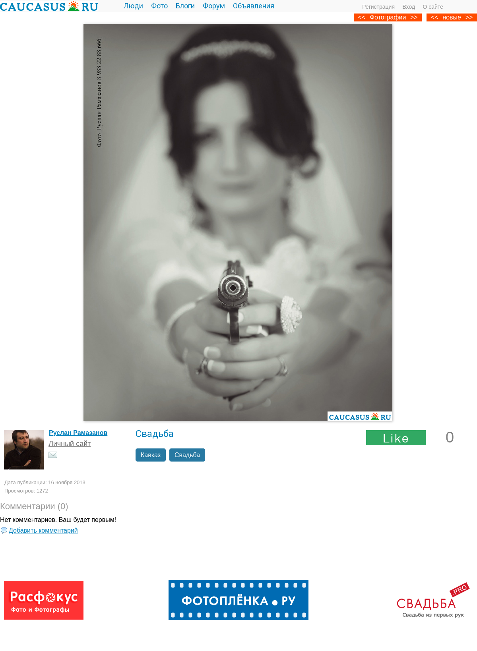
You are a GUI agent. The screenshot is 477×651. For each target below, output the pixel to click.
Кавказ (151, 455)
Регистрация (378, 7)
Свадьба (187, 455)
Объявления (253, 6)
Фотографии (388, 17)
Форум (214, 6)
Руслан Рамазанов (78, 432)
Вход (408, 7)
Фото (159, 6)
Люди (133, 6)
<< (434, 17)
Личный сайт (69, 444)
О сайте (433, 7)
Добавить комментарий (43, 530)
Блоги (185, 6)
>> (469, 17)
